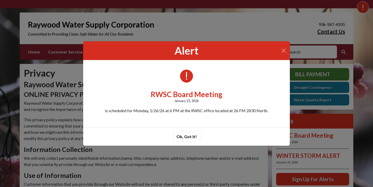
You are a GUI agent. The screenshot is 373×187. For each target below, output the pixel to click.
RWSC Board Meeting (186, 94)
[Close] (283, 50)
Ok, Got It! (186, 136)
